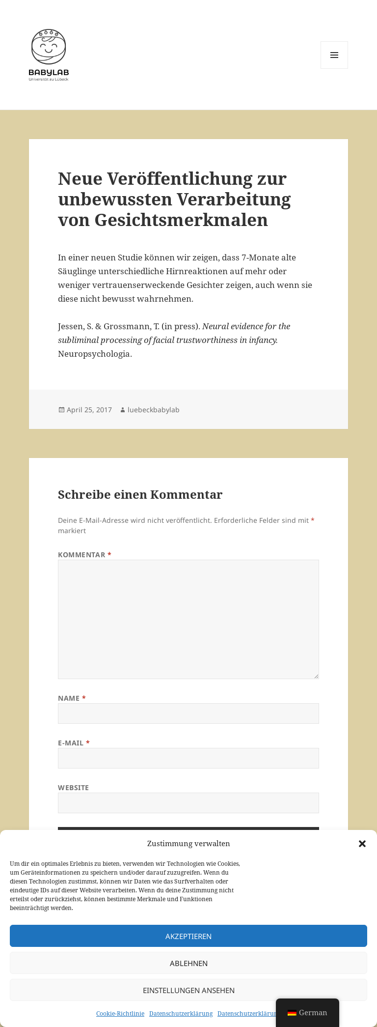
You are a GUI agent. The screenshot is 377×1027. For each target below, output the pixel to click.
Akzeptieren (188, 936)
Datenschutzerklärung (181, 1013)
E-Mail (74, 742)
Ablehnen (189, 963)
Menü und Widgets (334, 68)
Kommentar (84, 554)
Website (73, 787)
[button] (362, 844)
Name (72, 698)
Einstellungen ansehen (189, 990)
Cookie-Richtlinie (120, 1013)
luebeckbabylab (154, 409)
